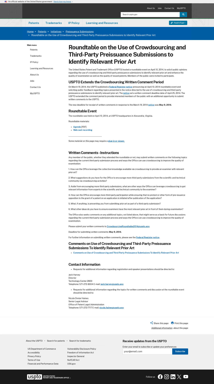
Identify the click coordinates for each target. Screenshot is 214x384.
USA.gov (71, 364)
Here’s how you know (63, 2)
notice (126, 93)
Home (30, 31)
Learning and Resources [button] (102, 23)
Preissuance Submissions (80, 31)
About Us (151, 8)
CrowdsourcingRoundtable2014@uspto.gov (128, 226)
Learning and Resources (41, 68)
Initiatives (56, 31)
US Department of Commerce (42, 349)
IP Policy (34, 62)
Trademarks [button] (53, 23)
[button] (159, 324)
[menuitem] (33, 23)
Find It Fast (177, 23)
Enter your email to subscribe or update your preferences (149, 347)
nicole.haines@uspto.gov (111, 307)
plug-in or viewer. (116, 141)
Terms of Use (34, 360)
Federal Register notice (120, 87)
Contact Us (169, 8)
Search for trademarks (80, 341)
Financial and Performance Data (43, 364)
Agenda (77, 127)
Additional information (162, 328)
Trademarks (35, 56)
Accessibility (34, 352)
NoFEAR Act (73, 360)
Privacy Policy (34, 356)
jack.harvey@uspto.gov (112, 284)
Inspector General (75, 356)
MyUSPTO (181, 8)
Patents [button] (34, 23)
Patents (42, 31)
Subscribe (180, 351)
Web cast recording (82, 130)
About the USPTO (34, 341)
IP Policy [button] (74, 23)
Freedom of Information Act (80, 352)
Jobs (160, 8)
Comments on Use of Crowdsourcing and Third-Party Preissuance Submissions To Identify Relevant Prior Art (126, 253)
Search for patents (56, 341)
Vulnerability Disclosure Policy (81, 349)
